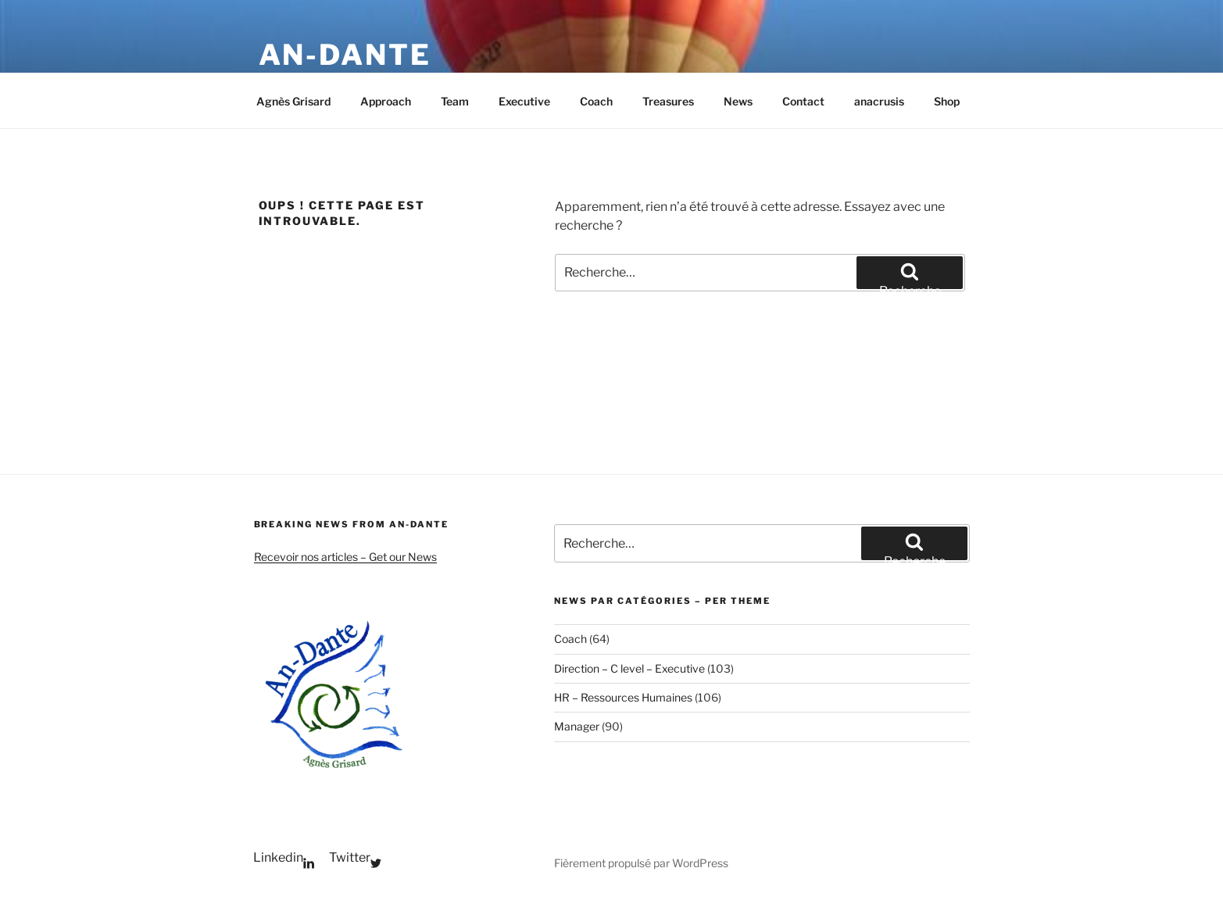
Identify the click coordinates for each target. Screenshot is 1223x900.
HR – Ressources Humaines (623, 697)
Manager (576, 726)
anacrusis (879, 101)
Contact (803, 101)
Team (455, 101)
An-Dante (345, 55)
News (738, 101)
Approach (385, 101)
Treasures (668, 101)
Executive (524, 101)
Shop (947, 101)
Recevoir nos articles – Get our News (345, 556)
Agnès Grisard (293, 101)
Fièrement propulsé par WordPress (641, 863)
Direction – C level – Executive (629, 668)
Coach (596, 101)
